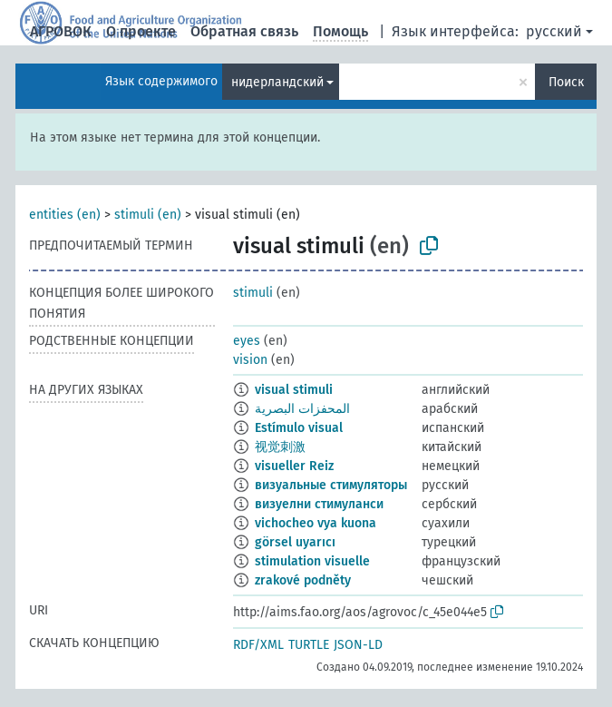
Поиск (566, 82)
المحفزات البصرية (302, 409)
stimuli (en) (147, 214)
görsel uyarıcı (295, 542)
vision (250, 360)
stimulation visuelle (312, 561)
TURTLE (308, 645)
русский (554, 31)
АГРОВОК (61, 31)
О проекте (141, 31)
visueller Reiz (294, 466)
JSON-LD (358, 645)
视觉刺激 (280, 447)
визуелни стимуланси (319, 504)
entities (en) (65, 214)
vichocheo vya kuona (315, 523)
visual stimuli (294, 390)
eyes (246, 341)
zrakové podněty (303, 580)
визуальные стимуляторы (331, 485)
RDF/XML (258, 645)
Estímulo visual (299, 428)
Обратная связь (244, 31)
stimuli (253, 292)
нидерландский (277, 82)
